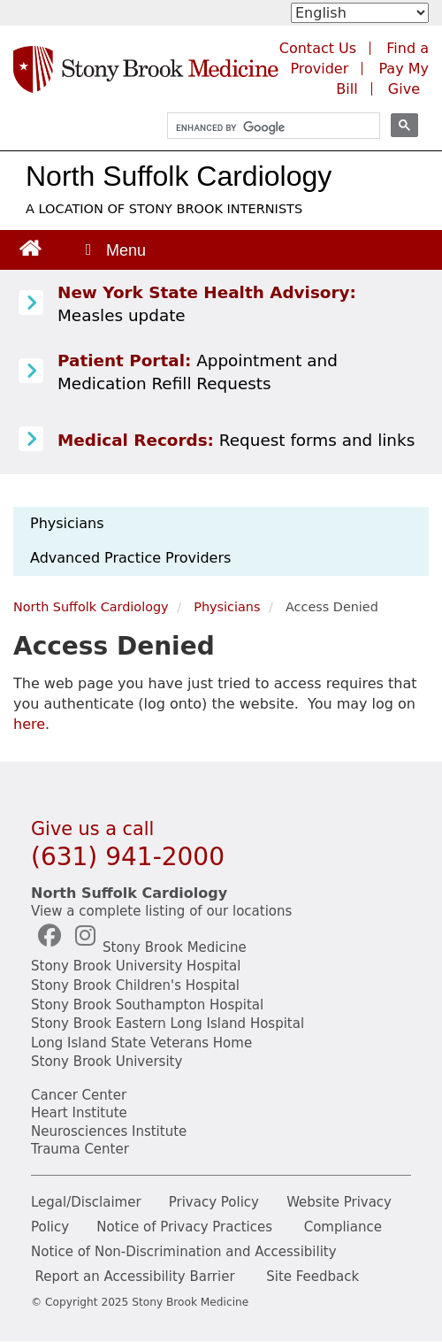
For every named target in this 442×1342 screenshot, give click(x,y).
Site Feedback (312, 1276)
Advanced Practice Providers (130, 557)
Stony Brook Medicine (175, 947)
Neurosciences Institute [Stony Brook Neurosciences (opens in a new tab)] (109, 1131)
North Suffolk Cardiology (179, 176)
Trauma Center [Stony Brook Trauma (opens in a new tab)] (80, 1149)
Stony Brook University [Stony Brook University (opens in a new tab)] (106, 1062)
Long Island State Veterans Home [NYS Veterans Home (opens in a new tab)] (141, 1043)
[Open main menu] (114, 250)
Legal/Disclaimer (86, 1202)
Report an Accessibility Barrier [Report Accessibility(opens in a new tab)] (134, 1276)
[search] (265, 128)
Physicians (67, 523)
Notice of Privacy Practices (184, 1227)
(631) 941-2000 (128, 856)
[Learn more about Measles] (31, 303)
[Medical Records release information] (31, 439)
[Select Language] (360, 13)
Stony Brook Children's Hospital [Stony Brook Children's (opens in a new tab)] (135, 985)
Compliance (343, 1227)
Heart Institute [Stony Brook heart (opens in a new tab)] (79, 1113)
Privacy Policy (214, 1202)
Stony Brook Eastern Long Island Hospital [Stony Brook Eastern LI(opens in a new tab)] (167, 1023)
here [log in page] (29, 724)
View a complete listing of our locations (161, 911)
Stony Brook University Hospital (135, 966)
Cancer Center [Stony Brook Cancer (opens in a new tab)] (78, 1095)
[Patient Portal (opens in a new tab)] (31, 371)
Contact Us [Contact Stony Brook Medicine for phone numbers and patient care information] (317, 48)
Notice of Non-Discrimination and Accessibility (184, 1252)
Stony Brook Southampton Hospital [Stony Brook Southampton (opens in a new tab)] (147, 1005)
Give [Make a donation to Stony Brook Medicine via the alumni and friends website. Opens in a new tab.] (404, 89)
